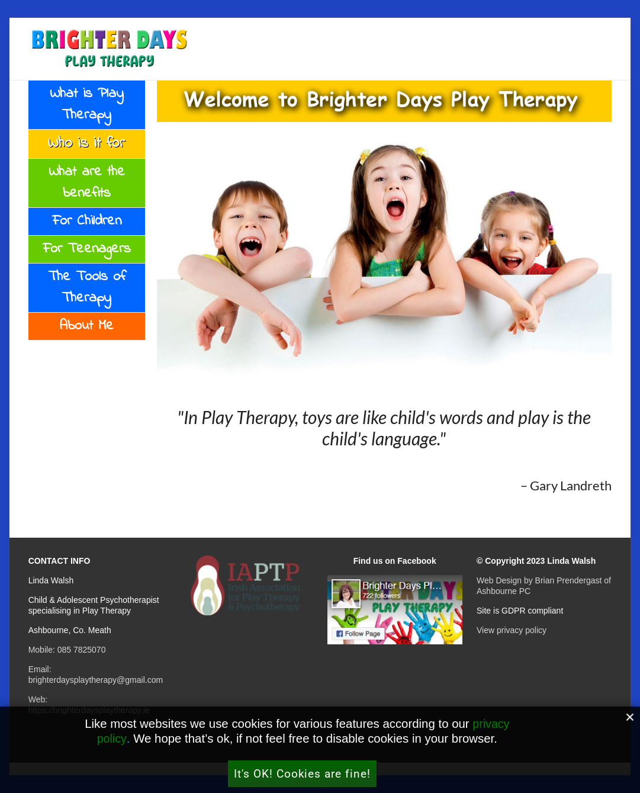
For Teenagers (87, 249)
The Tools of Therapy (87, 288)
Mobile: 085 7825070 (67, 649)
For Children (86, 221)
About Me (87, 326)
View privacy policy (511, 630)
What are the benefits (87, 183)
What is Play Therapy (87, 105)
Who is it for (86, 143)
